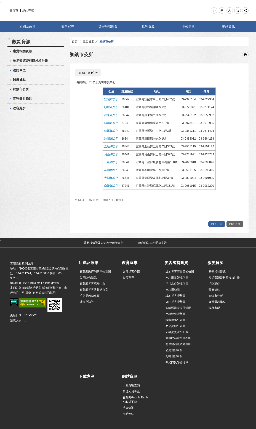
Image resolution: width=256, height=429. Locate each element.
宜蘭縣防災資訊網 (128, 10)
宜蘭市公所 (111, 99)
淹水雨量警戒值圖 (177, 277)
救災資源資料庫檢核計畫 (30, 61)
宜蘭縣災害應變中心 (92, 283)
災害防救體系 (88, 277)
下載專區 (188, 26)
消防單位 (19, 70)
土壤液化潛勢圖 (175, 313)
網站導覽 (28, 10)
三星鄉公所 (111, 162)
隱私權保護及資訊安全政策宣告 (104, 242)
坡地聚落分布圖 (175, 319)
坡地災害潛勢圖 (175, 295)
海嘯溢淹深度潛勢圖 (178, 307)
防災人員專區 (131, 391)
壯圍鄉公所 (111, 138)
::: (1, 1)
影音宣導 (128, 277)
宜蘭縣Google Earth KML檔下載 (135, 399)
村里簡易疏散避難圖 (178, 344)
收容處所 (19, 108)
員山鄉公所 (111, 154)
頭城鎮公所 (111, 107)
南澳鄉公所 (111, 185)
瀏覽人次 (16, 320)
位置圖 (59, 268)
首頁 (75, 41)
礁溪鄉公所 (111, 130)
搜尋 (237, 10)
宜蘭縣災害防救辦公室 (94, 289)
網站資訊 (228, 26)
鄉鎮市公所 (21, 89)
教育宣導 (67, 26)
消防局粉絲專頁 (90, 295)
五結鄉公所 (111, 146)
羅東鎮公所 (111, 115)
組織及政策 (28, 26)
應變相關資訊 (22, 51)
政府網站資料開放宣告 (152, 242)
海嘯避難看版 (174, 356)
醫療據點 (19, 80)
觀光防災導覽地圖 (177, 362)
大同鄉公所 (111, 177)
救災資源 (148, 26)
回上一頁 (216, 223)
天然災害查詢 (131, 385)
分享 (245, 10)
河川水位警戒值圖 (177, 283)
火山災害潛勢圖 (175, 301)
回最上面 (235, 223)
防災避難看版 (174, 350)
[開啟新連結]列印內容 (245, 55)
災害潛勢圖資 (108, 26)
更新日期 (16, 315)
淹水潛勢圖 (173, 289)
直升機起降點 (22, 98)
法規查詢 (128, 407)
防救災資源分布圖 (177, 332)
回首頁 (14, 10)
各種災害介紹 (131, 271)
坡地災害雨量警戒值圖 (180, 271)
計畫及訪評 (87, 301)
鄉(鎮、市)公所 (88, 72)
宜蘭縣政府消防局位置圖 (95, 271)
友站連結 (128, 413)
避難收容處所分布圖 (178, 338)
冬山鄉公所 (111, 170)
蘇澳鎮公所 (111, 122)
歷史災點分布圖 (175, 325)
